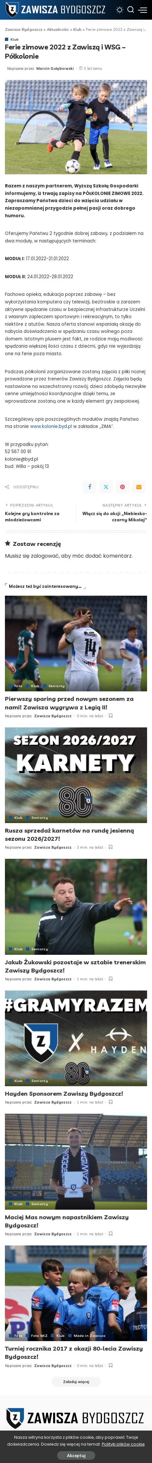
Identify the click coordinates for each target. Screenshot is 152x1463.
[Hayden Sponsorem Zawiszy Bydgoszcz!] (76, 1039)
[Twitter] (106, 486)
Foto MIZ (39, 1335)
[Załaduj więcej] (76, 1382)
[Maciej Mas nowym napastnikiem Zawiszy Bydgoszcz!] (76, 1162)
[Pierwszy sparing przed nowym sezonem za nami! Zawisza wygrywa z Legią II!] (76, 644)
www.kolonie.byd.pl (51, 426)
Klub (15, 39)
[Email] (138, 486)
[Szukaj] (131, 10)
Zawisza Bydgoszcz (53, 716)
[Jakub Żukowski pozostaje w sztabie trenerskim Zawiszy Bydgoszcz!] (76, 907)
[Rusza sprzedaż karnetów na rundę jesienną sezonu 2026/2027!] (76, 775)
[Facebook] (89, 486)
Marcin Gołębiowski (55, 68)
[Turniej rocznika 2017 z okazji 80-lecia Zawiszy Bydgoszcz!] (76, 1293)
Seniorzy (57, 685)
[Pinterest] (122, 486)
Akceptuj (76, 1455)
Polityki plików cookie (123, 1444)
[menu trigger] (142, 10)
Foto (18, 685)
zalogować (45, 556)
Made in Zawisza (90, 1335)
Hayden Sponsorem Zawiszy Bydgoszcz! (64, 1093)
